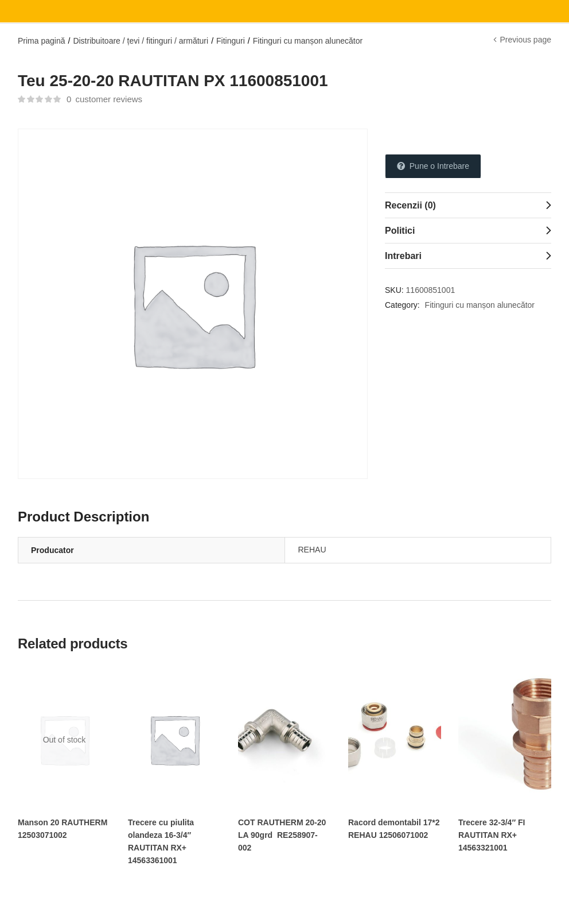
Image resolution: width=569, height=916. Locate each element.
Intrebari (403, 256)
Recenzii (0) (410, 205)
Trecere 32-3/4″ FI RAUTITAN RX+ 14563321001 (491, 835)
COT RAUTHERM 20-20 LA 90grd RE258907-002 (282, 835)
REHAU (312, 549)
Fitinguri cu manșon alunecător (308, 40)
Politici (400, 230)
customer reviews (104, 99)
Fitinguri (230, 40)
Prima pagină (41, 40)
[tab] (468, 205)
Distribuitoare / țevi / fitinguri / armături (140, 40)
